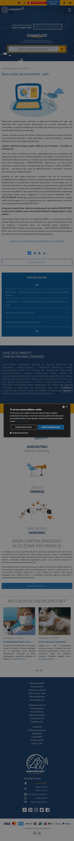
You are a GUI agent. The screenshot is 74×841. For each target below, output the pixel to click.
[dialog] (37, 420)
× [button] (67, 403)
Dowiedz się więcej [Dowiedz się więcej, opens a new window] (22, 418)
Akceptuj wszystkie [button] (37, 424)
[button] (19, 436)
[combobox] (63, 404)
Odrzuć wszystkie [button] (37, 430)
